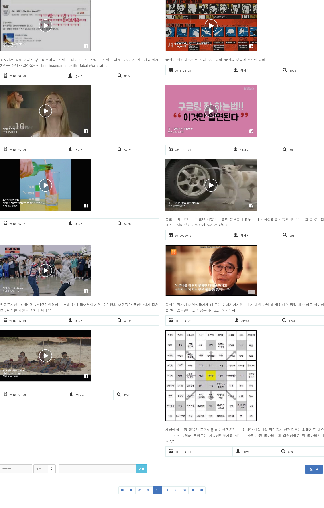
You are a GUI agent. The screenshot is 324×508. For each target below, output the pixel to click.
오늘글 (314, 469)
